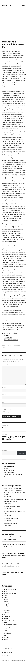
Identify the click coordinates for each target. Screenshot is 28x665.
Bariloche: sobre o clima (11, 339)
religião (6, 631)
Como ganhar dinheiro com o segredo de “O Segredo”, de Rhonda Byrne (13, 555)
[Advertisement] (14, 26)
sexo (5, 635)
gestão (6, 618)
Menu (23, 5)
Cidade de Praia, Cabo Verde (12, 506)
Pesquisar (5, 450)
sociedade (6, 637)
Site (3, 402)
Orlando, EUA (8, 337)
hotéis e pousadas (9, 620)
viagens (6, 639)
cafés (5, 597)
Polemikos (7, 5)
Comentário (6, 365)
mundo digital (8, 627)
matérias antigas (7, 648)
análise (6, 591)
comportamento (8, 604)
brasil (22, 345)
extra (3, 347)
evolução (6, 612)
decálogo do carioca (9, 606)
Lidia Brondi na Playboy (11, 518)
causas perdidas (7, 652)
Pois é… (6, 468)
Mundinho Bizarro (9, 466)
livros (5, 622)
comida (6, 601)
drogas (6, 608)
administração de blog (10, 589)
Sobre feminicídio (9, 470)
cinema (6, 599)
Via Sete (6, 335)
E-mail (4, 394)
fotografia (7, 616)
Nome (4, 387)
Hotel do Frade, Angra (10, 523)
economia (6, 610)
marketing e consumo (10, 624)
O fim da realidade (9, 472)
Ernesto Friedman (8, 345)
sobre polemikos (7, 655)
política (6, 629)
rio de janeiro (7, 633)
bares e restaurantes (10, 593)
